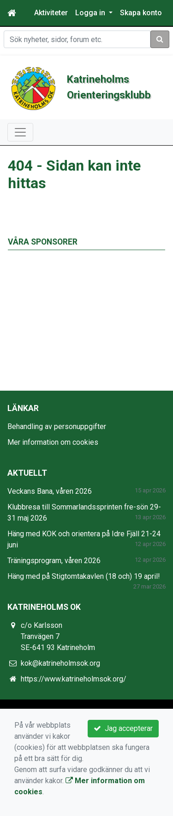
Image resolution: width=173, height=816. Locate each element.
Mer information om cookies (52, 442)
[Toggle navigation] (20, 132)
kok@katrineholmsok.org (60, 663)
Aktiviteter (51, 12)
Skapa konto (141, 12)
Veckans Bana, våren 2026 (49, 491)
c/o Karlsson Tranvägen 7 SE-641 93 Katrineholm (58, 636)
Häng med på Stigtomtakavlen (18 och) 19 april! (83, 576)
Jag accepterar (123, 728)
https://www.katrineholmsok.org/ (73, 679)
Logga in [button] (91, 12)
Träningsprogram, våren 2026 (54, 560)
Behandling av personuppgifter (56, 426)
